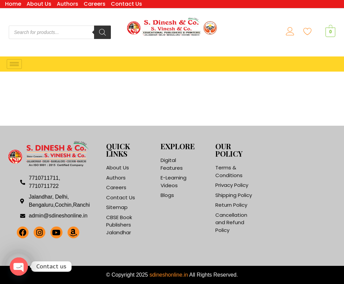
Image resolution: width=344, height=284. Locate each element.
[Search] (102, 32)
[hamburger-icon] (14, 64)
